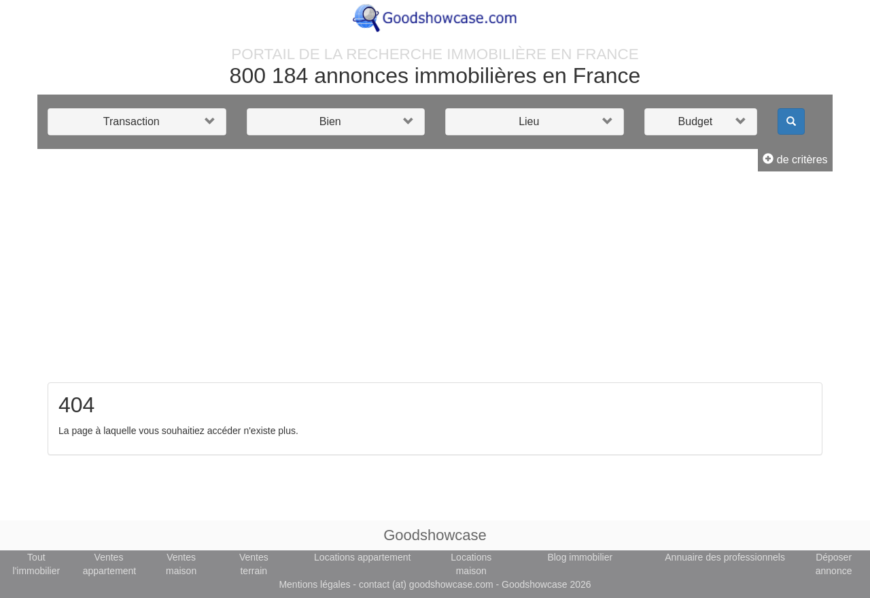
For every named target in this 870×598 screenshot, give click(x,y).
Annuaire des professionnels (725, 557)
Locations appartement (362, 557)
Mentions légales (314, 584)
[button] (136, 122)
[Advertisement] (435, 280)
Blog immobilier (579, 557)
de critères (795, 159)
